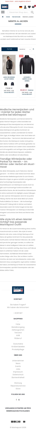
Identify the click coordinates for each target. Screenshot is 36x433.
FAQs (18, 324)
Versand (18, 332)
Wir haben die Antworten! (18, 307)
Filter (9, 49)
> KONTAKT (18, 313)
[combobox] (19, 12)
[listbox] (9, 84)
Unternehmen (18, 360)
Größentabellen (18, 346)
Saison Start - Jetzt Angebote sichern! (18, 1)
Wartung (18, 383)
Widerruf (18, 338)
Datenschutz (18, 374)
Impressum (18, 372)
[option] (6, 84)
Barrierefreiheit (18, 377)
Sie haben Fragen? (18, 304)
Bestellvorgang (18, 327)
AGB (18, 335)
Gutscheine (18, 344)
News (18, 363)
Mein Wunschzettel (29, 7)
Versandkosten (9, 92)
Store (18, 388)
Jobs (18, 369)
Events (18, 366)
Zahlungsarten (18, 330)
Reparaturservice (18, 386)
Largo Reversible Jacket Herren (9, 78)
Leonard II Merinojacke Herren (27, 79)
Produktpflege (18, 349)
